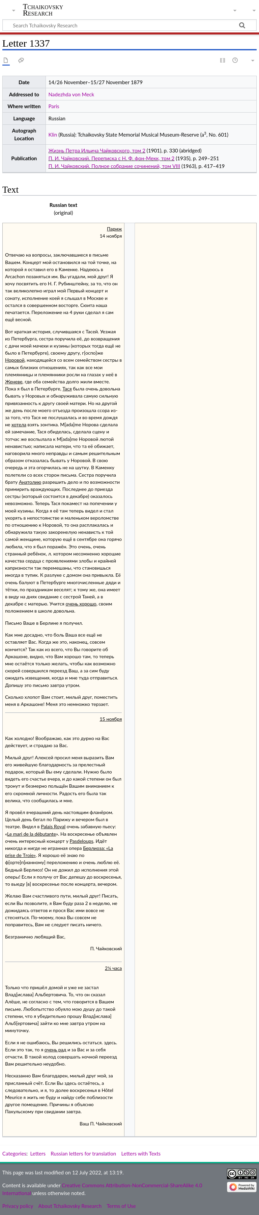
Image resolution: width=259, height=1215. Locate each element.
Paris (53, 106)
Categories (14, 1153)
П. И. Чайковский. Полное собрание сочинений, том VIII (114, 166)
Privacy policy (17, 1206)
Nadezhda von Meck (71, 94)
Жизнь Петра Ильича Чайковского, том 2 (96, 150)
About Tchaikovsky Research (70, 1206)
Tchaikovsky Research (43, 10)
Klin (52, 135)
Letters (38, 1153)
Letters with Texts (141, 1153)
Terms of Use (121, 1206)
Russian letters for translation (83, 1153)
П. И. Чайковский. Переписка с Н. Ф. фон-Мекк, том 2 (111, 158)
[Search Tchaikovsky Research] (129, 25)
